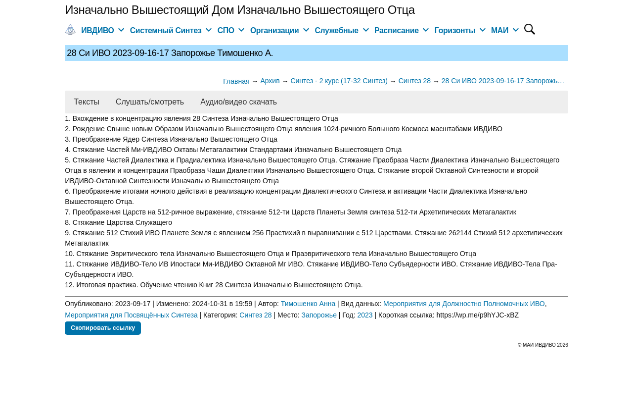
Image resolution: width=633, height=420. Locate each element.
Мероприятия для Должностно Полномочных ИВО (464, 304)
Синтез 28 (255, 315)
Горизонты (455, 30)
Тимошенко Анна (308, 304)
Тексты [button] (86, 102)
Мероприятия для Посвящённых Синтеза (131, 315)
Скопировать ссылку (103, 327)
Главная (236, 81)
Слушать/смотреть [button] (150, 102)
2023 (364, 315)
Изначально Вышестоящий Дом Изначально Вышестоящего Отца (239, 9)
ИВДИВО (97, 30)
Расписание (396, 30)
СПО (226, 30)
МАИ (499, 30)
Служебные (337, 30)
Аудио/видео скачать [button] (238, 102)
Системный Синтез (166, 30)
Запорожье (318, 315)
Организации (274, 30)
